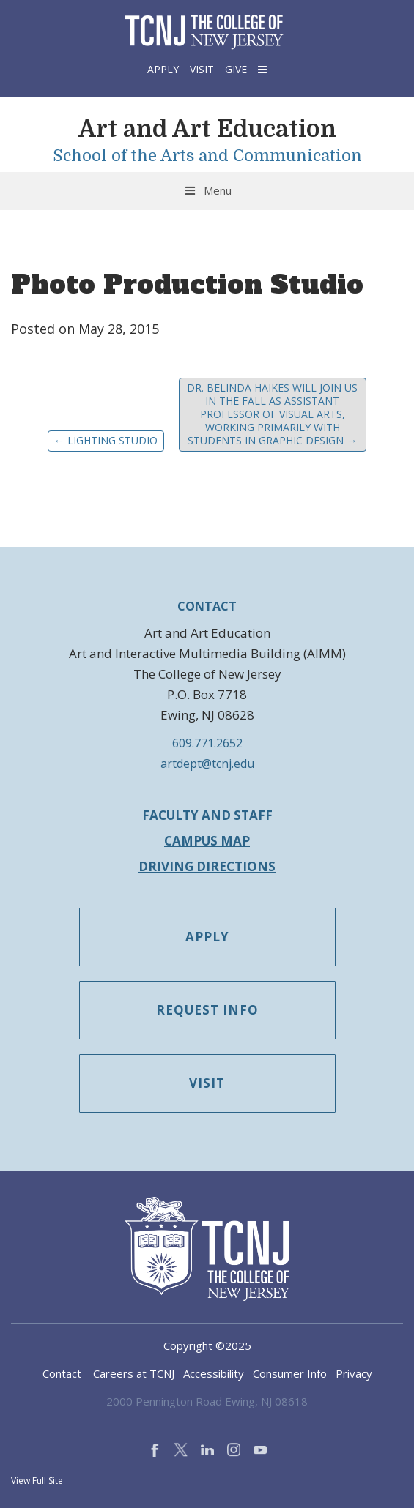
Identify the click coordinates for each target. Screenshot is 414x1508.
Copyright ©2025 (207, 1345)
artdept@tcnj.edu (207, 763)
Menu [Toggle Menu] (207, 190)
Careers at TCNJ (133, 1373)
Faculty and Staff (207, 815)
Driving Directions (207, 866)
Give (236, 69)
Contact (61, 1373)
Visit (202, 69)
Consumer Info (290, 1373)
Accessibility (213, 1373)
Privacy (354, 1373)
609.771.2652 (207, 743)
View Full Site (37, 1480)
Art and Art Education (207, 129)
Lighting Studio (106, 440)
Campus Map (207, 840)
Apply (163, 69)
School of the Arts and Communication (207, 156)
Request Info (207, 1009)
